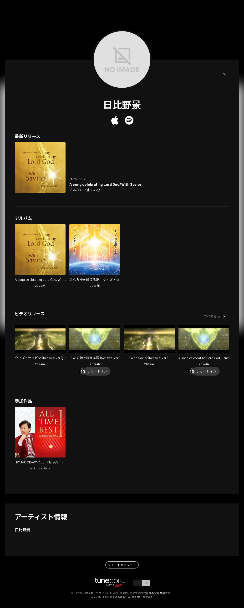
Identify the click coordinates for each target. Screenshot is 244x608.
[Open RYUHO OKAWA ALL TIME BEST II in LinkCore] (40, 439)
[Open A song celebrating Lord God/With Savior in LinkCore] (40, 167)
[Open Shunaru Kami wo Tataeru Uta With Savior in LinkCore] (94, 256)
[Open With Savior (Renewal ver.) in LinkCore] (149, 346)
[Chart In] (97, 371)
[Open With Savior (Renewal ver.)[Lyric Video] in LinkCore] (40, 346)
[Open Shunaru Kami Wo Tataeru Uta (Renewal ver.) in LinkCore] (94, 346)
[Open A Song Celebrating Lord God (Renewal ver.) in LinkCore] (203, 346)
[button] (224, 74)
